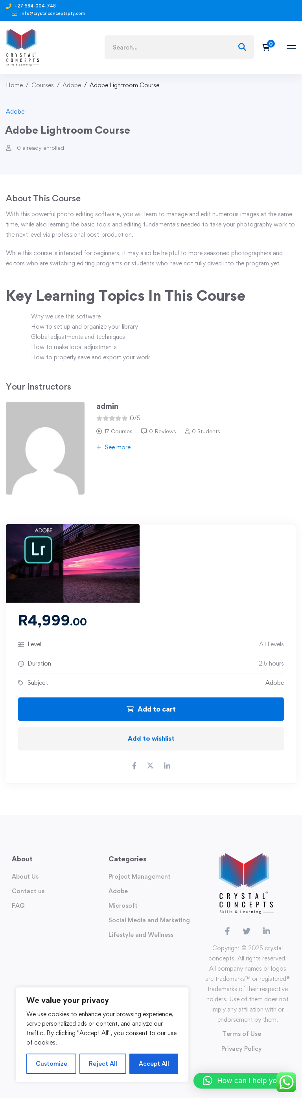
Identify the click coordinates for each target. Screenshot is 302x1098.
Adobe (72, 85)
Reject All (103, 1063)
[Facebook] (227, 931)
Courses (42, 85)
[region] (102, 1034)
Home (14, 85)
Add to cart (151, 709)
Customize (51, 1063)
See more (113, 447)
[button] (243, 1081)
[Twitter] (247, 931)
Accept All (154, 1063)
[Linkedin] (266, 931)
